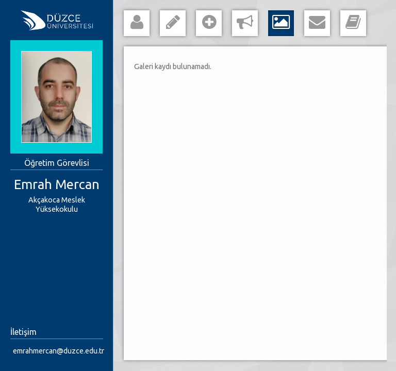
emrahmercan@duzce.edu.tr (58, 351)
